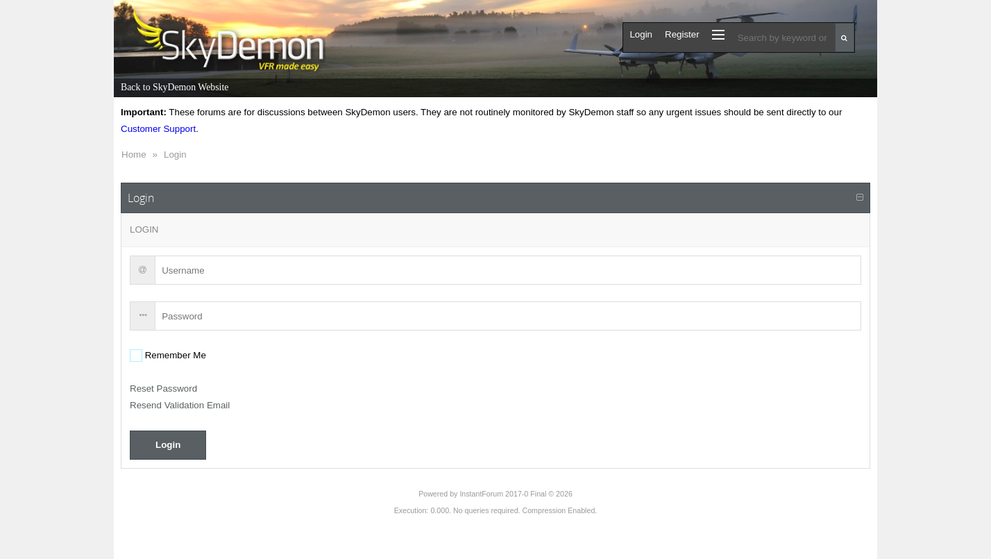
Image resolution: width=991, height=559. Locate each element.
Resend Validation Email (180, 405)
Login (175, 154)
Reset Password (163, 388)
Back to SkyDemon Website (174, 87)
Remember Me (174, 355)
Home (133, 154)
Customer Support (158, 129)
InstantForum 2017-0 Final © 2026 (515, 494)
